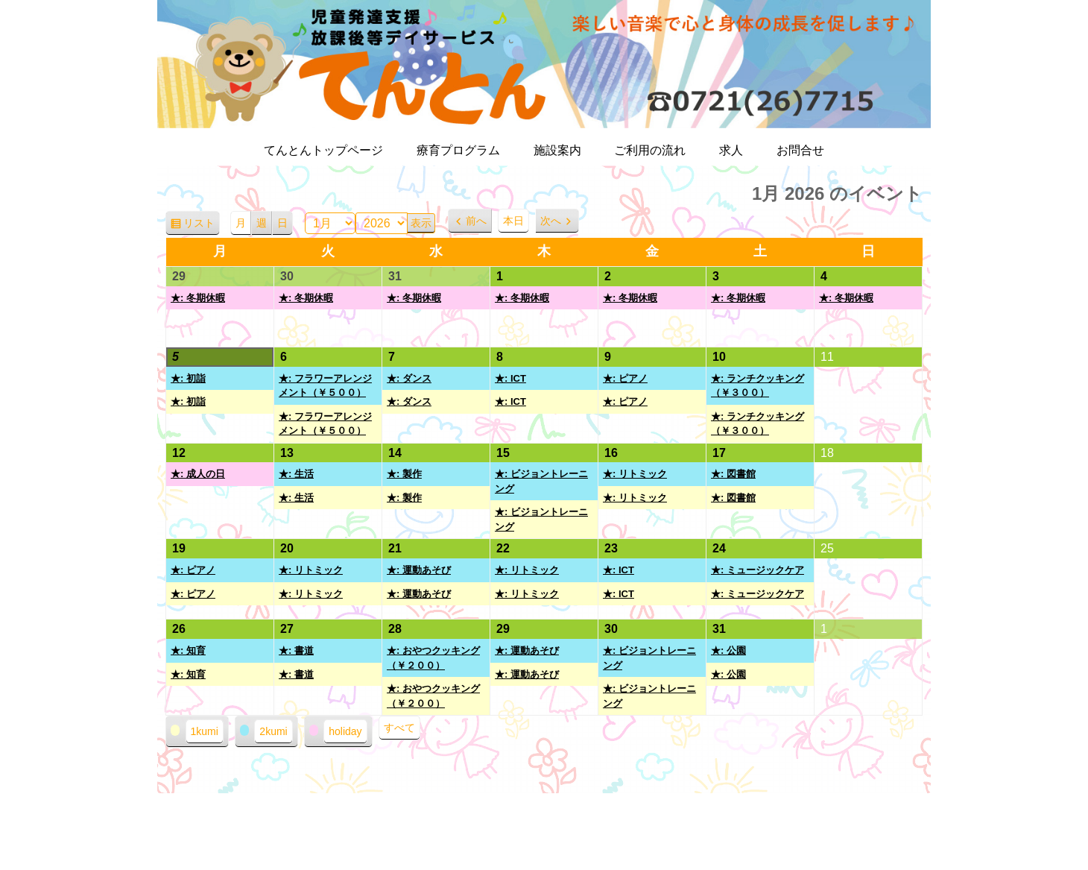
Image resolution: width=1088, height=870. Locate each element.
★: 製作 (404, 473)
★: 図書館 (733, 473)
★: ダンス (409, 378)
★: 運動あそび (419, 570)
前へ (476, 221)
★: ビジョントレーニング (541, 481)
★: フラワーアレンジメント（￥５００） (325, 386)
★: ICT (510, 378)
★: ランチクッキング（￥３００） (757, 386)
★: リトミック (635, 473)
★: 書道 (296, 650)
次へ (550, 221)
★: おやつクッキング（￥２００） (433, 658)
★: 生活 (296, 473)
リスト (201, 225)
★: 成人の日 (198, 473)
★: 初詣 (188, 378)
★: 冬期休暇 (198, 297)
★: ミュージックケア (757, 570)
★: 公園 (728, 650)
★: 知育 (188, 650)
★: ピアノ (625, 378)
